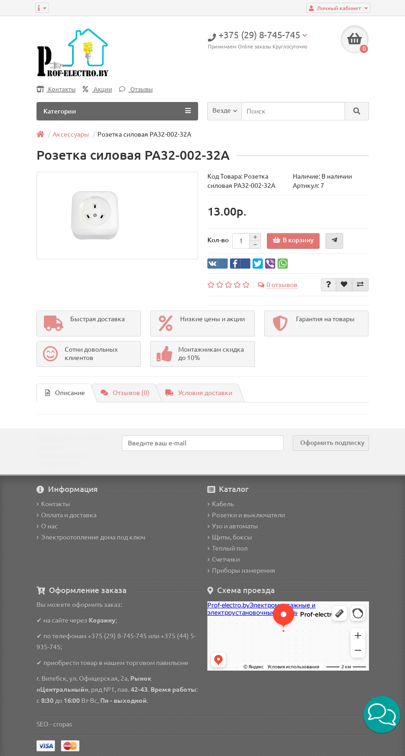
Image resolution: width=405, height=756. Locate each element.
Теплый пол (227, 548)
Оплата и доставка (66, 515)
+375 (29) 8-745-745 (117, 636)
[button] (381, 714)
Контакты (56, 89)
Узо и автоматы (232, 526)
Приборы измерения (241, 570)
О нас (47, 526)
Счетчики (223, 559)
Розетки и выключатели (246, 515)
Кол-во (218, 240)
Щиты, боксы (229, 537)
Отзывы (136, 89)
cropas (62, 724)
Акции (97, 89)
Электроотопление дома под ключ (90, 537)
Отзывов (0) (125, 392)
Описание (65, 392)
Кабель (220, 504)
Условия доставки (198, 392)
